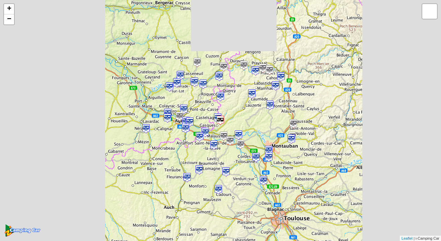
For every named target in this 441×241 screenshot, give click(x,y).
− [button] (9, 19)
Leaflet (407, 238)
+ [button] (9, 9)
